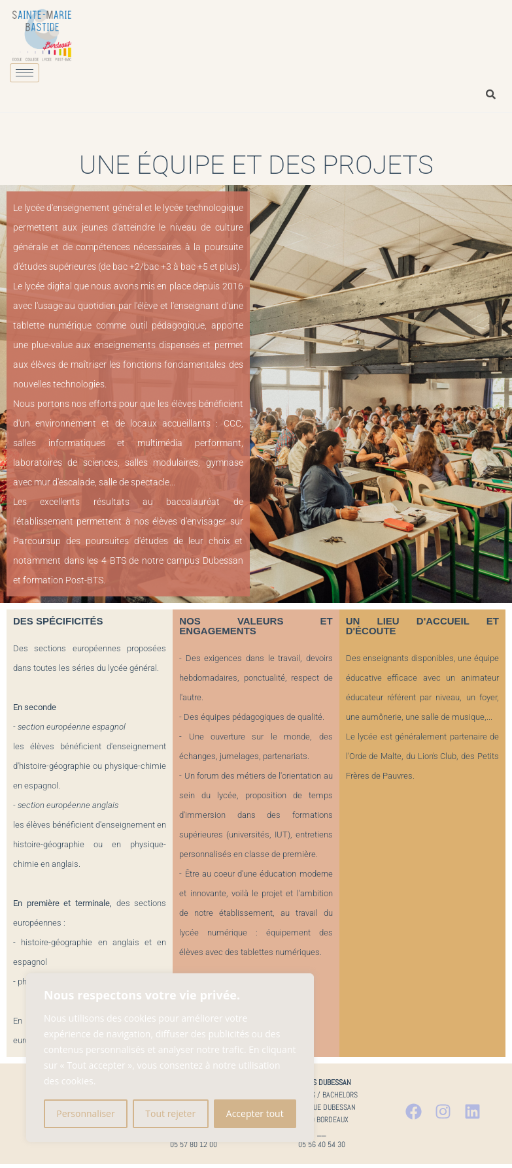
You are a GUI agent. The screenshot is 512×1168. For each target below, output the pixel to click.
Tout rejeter (170, 1113)
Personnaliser (85, 1113)
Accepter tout (255, 1113)
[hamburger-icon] (24, 72)
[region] (170, 1057)
